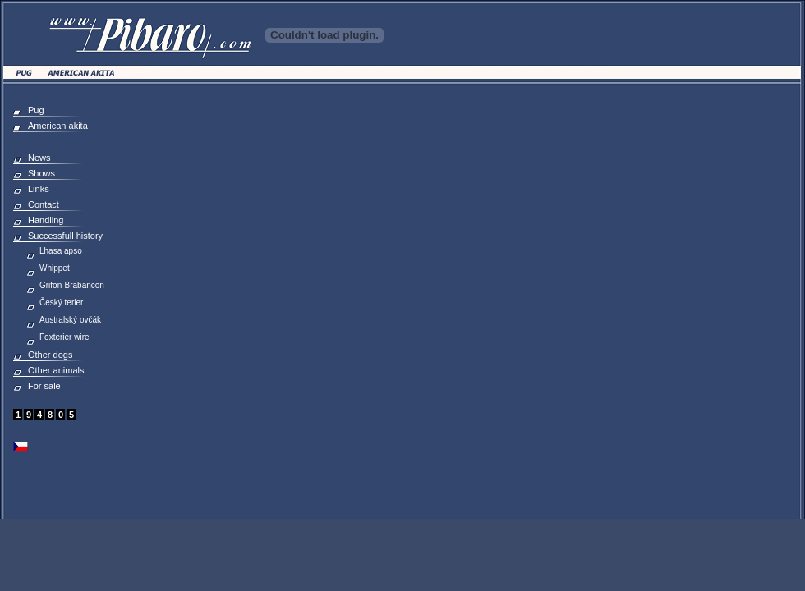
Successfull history (65, 236)
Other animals (56, 370)
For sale (44, 386)
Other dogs (50, 355)
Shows (41, 173)
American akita (58, 126)
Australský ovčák (70, 319)
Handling (45, 220)
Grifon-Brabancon (71, 285)
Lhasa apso (60, 250)
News (39, 158)
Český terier (61, 302)
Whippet (54, 268)
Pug (36, 110)
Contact (43, 204)
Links (38, 189)
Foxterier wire (64, 336)
